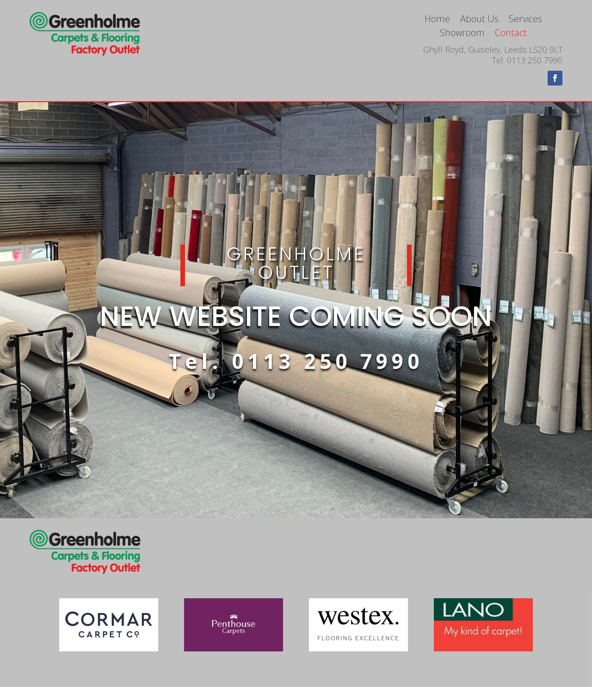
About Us (479, 20)
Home (437, 20)
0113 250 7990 (327, 361)
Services (525, 20)
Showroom (462, 34)
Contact (511, 34)
